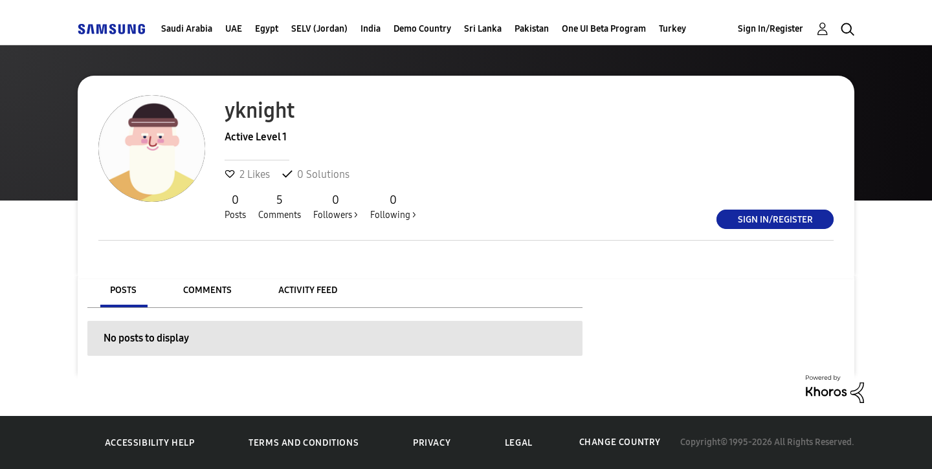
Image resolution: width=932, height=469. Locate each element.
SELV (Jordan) (319, 28)
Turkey (672, 28)
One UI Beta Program (604, 28)
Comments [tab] (207, 290)
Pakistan (532, 28)
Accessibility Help (150, 442)
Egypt (266, 28)
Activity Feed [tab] (307, 290)
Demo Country (422, 28)
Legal (519, 442)
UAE (233, 28)
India (371, 28)
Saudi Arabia (186, 28)
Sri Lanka (483, 28)
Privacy (431, 442)
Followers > (335, 206)
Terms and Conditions (304, 442)
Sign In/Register (770, 28)
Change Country (620, 442)
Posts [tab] (123, 290)
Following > (393, 206)
